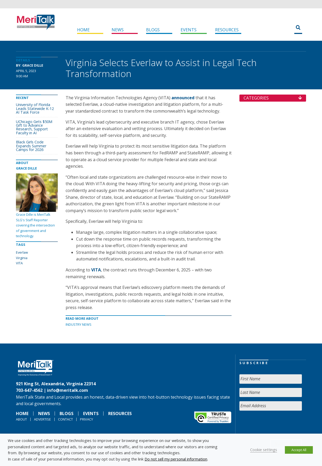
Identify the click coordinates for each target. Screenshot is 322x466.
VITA (19, 263)
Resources (227, 30)
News (118, 30)
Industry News (78, 324)
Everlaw (22, 252)
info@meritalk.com (67, 390)
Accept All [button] (298, 449)
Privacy (86, 419)
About (21, 419)
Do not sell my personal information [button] (176, 459)
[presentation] (279, 425)
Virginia (21, 257)
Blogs (153, 30)
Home (83, 30)
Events (189, 30)
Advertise (42, 419)
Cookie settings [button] (263, 449)
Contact (65, 419)
